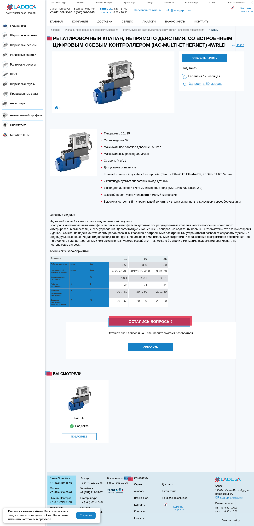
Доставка (104, 21)
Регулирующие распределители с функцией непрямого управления (163, 29)
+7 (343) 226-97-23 (91, 502)
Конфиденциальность (175, 498)
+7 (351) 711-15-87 (91, 492)
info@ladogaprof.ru (178, 10)
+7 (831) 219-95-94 (61, 502)
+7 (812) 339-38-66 (61, 12)
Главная (56, 21)
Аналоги (149, 21)
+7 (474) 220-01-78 (91, 482)
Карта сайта (169, 491)
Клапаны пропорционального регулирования (91, 29)
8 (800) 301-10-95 (84, 12)
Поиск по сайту (231, 520)
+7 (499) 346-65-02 (61, 492)
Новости (139, 518)
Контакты (202, 21)
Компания (80, 21)
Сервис (127, 21)
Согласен (86, 515)
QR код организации (229, 497)
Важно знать (175, 21)
